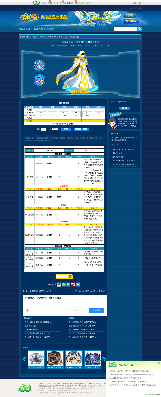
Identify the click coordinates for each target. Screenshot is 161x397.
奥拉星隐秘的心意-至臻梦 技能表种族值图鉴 (83, 322)
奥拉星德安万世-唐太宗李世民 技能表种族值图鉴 (83, 330)
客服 (135, 8)
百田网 (36, 2)
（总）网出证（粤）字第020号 (93, 386)
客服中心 (99, 384)
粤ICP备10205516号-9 (45, 388)
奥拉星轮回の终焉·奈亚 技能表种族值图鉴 (39, 337)
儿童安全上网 (74, 384)
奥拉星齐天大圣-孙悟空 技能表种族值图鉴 (83, 333)
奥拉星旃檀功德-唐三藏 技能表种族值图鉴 (83, 337)
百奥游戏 (25, 1)
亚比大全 (38, 28)
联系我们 (49, 384)
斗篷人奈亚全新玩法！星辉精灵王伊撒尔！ (39, 322)
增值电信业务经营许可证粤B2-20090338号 (52, 386)
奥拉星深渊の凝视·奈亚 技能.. (94, 291)
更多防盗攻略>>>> (152, 394)
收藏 (140, 8)
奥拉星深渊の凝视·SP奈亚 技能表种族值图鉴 (39, 333)
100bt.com (78, 45)
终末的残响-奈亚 (31, 330)
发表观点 (97, 310)
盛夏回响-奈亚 (30, 326)
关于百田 (41, 384)
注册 (139, 3)
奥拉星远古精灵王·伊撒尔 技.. (41, 291)
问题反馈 (91, 384)
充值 (131, 8)
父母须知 (65, 384)
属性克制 (50, 28)
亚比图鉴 (43, 37)
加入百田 (57, 384)
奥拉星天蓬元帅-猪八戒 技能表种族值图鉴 (83, 326)
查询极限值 (81, 129)
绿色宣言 (83, 384)
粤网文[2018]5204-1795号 (74, 386)
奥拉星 (35, 37)
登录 (134, 3)
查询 (66, 129)
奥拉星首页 (24, 28)
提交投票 (124, 108)
